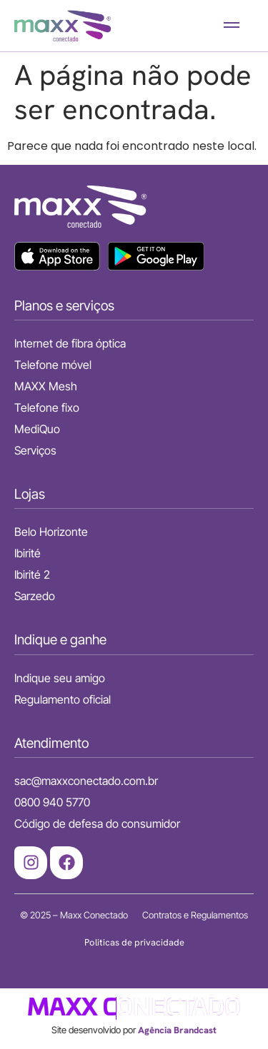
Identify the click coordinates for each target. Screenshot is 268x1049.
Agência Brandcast (177, 1030)
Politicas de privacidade (134, 942)
